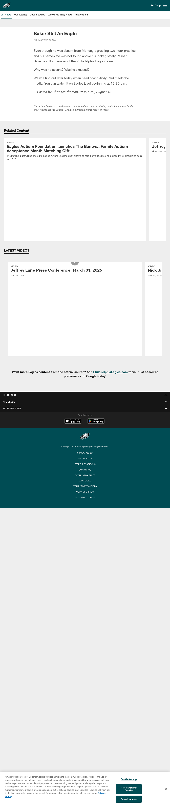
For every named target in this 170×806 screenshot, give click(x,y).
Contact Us (85, 469)
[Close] (166, 789)
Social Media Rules (85, 475)
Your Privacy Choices (85, 486)
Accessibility (85, 458)
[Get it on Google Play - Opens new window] (96, 423)
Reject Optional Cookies (129, 789)
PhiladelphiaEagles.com (110, 372)
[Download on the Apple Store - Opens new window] (73, 421)
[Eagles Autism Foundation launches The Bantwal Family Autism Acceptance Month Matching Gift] (75, 151)
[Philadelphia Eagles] (85, 436)
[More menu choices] (165, 5)
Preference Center (85, 497)
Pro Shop (156, 5)
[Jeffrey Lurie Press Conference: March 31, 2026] (75, 271)
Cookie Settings (85, 492)
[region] (85, 789)
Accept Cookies (129, 799)
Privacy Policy (85, 453)
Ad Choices (85, 480)
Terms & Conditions (85, 464)
